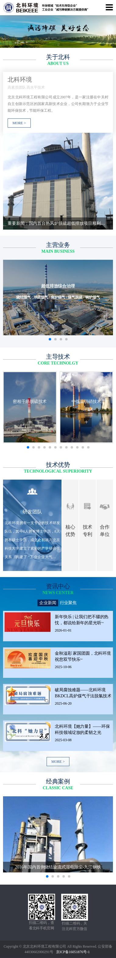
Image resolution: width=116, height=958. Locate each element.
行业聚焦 (68, 603)
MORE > (58, 761)
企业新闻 (47, 603)
